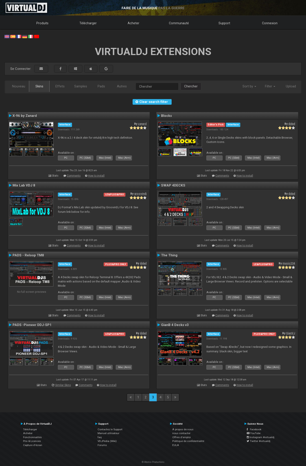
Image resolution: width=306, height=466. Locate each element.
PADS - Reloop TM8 (28, 255)
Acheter (133, 23)
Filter (270, 86)
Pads (101, 86)
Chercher (191, 86)
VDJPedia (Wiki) (107, 441)
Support (224, 23)
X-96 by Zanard (25, 116)
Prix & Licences (32, 441)
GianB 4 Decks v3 (175, 325)
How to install (96, 175)
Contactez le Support (110, 429)
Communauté (179, 23)
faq (100, 437)
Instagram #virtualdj (260, 437)
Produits (42, 23)
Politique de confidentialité (188, 441)
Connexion (270, 23)
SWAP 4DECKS (173, 185)
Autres (122, 86)
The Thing (169, 255)
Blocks (166, 116)
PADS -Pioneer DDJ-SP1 (32, 325)
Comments (74, 175)
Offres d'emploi (181, 437)
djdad (291, 123)
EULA (175, 445)
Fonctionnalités (32, 437)
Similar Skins (63, 385)
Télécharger (88, 23)
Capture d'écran (32, 445)
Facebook (254, 429)
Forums (102, 445)
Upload (291, 86)
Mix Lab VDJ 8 (24, 185)
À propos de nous (182, 429)
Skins (39, 86)
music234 (288, 263)
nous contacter (181, 433)
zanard (142, 123)
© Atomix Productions (153, 462)
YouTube (253, 433)
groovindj (140, 193)
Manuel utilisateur (108, 433)
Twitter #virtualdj (258, 441)
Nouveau (18, 86)
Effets (60, 86)
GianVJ (290, 333)
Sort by (249, 86)
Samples (80, 86)
